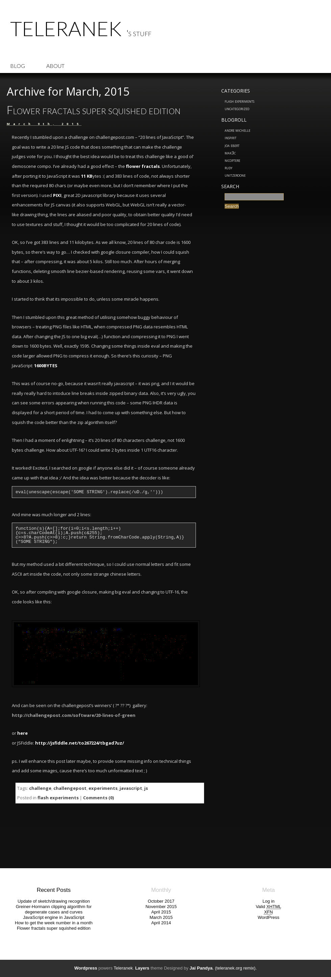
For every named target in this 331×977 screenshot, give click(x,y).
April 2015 (161, 912)
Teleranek (66, 28)
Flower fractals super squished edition (93, 110)
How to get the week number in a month (54, 922)
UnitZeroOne (235, 175)
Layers (142, 968)
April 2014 (161, 922)
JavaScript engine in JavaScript (53, 917)
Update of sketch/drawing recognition (54, 901)
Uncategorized (237, 108)
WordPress (268, 917)
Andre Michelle (237, 130)
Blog (17, 65)
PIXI (57, 195)
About (55, 65)
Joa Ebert (232, 145)
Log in (268, 901)
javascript (131, 788)
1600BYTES (45, 365)
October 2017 (161, 901)
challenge (40, 788)
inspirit (230, 137)
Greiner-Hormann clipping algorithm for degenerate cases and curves (54, 909)
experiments (103, 788)
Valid (268, 906)
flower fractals (143, 166)
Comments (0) (98, 798)
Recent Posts (54, 890)
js (146, 788)
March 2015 (161, 917)
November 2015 (161, 906)
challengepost (69, 788)
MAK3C (230, 153)
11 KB (87, 176)
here (22, 733)
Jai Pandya (200, 968)
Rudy (228, 168)
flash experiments (239, 101)
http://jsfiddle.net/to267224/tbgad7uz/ (79, 743)
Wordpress (85, 968)
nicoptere (232, 160)
